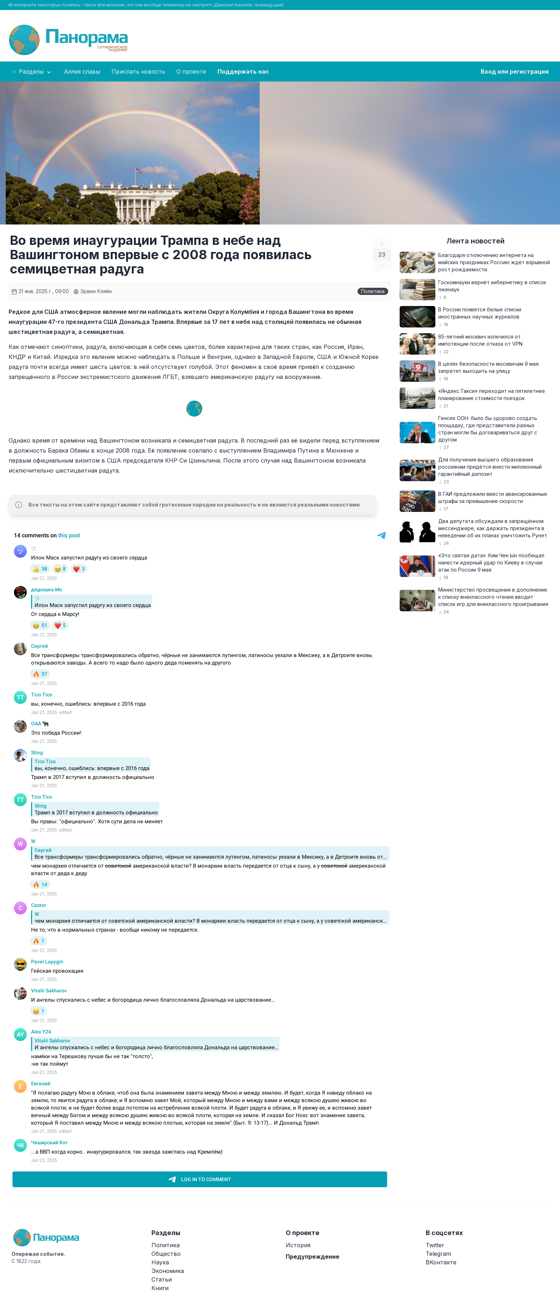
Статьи (161, 1279)
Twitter (435, 1245)
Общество (166, 1253)
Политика (373, 291)
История (298, 1245)
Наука (160, 1262)
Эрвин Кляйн (92, 291)
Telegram (438, 1253)
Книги (160, 1288)
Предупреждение (312, 1256)
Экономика (167, 1270)
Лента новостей (475, 241)
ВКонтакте (441, 1262)
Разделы (31, 72)
